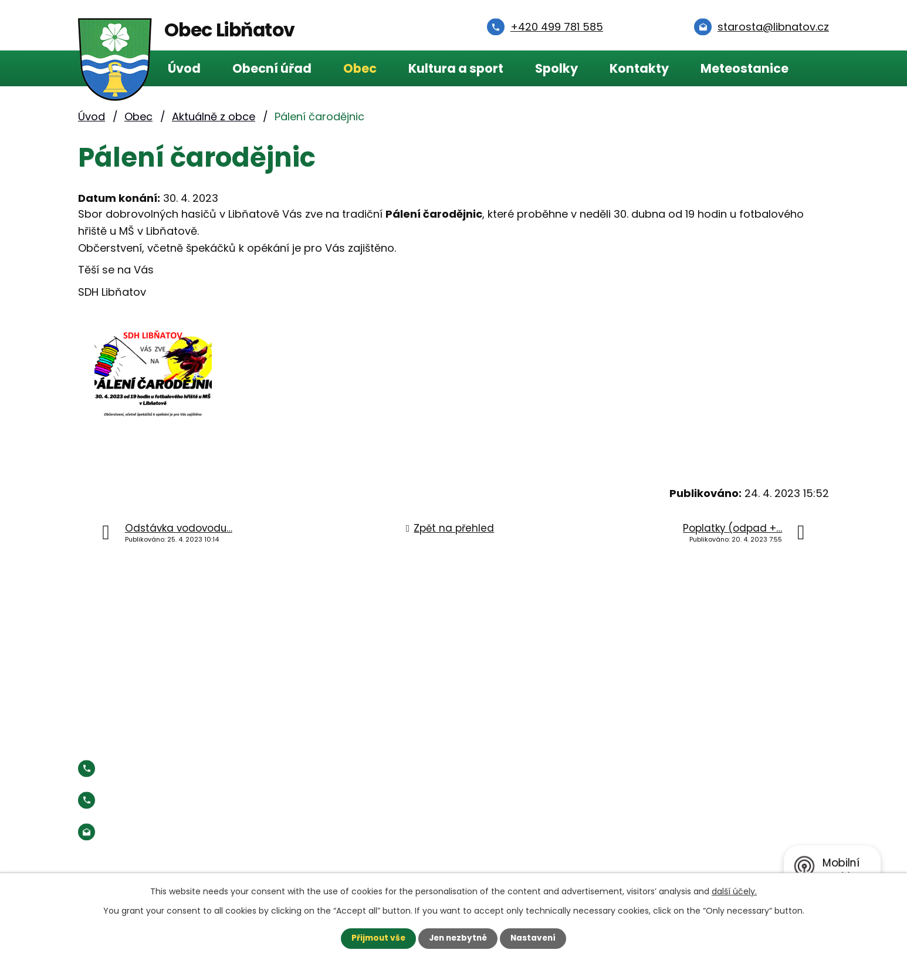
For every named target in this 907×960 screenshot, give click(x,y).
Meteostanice (744, 68)
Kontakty (639, 68)
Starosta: (174, 800)
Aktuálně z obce (213, 116)
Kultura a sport (455, 68)
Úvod (184, 68)
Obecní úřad (272, 68)
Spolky (556, 68)
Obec (360, 68)
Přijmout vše (376, 938)
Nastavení (535, 938)
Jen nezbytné (458, 938)
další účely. (734, 891)
